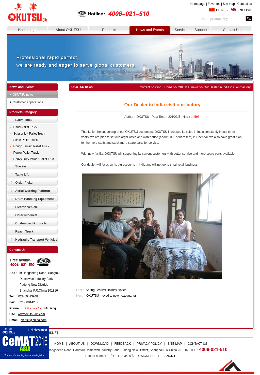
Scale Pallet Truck (25, 140)
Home (169, 87)
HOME (58, 343)
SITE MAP (175, 343)
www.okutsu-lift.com (31, 314)
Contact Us (231, 30)
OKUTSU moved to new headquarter (111, 295)
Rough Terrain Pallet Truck (31, 146)
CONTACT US (197, 343)
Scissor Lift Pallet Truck (29, 133)
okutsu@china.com (33, 320)
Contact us (244, 4)
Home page (27, 30)
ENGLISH (244, 10)
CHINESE (223, 10)
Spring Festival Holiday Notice (106, 290)
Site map (229, 4)
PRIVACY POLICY (149, 343)
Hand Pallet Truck (25, 127)
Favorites (214, 4)
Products (109, 30)
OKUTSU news (23, 94)
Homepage (197, 4)
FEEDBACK (123, 343)
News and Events (150, 30)
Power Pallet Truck (26, 152)
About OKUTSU (68, 30)
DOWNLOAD (100, 343)
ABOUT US (77, 343)
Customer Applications (28, 102)
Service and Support (191, 30)
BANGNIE (169, 356)
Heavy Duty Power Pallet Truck (34, 159)
